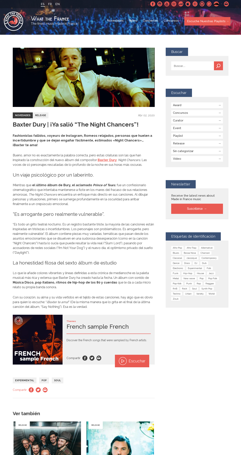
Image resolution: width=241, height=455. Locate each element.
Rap (199, 284)
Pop (44, 381)
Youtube (166, 3)
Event (177, 128)
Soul (57, 381)
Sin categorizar (183, 151)
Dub (204, 263)
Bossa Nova (190, 253)
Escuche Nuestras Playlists (205, 21)
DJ (196, 263)
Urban (188, 294)
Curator (178, 121)
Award (177, 106)
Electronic (178, 268)
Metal (176, 279)
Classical (177, 258)
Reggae (210, 284)
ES (42, 4)
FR (49, 4)
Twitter (92, 358)
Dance (176, 263)
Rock (184, 289)
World (211, 294)
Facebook (152, 3)
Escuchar (132, 362)
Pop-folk (177, 284)
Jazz (211, 274)
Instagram (159, 3)
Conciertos (150, 21)
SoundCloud (215, 3)
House (200, 274)
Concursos (171, 21)
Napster (201, 3)
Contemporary (209, 258)
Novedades (115, 21)
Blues (176, 253)
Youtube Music (194, 3)
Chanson (205, 253)
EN (57, 4)
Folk (209, 268)
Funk (175, 274)
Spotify (173, 3)
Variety (200, 294)
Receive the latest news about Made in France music (193, 198)
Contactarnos (225, 3)
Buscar (218, 66)
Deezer (180, 3)
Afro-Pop (177, 248)
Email (99, 358)
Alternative (207, 248)
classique (192, 258)
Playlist (178, 136)
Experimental (24, 381)
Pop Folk (212, 279)
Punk (189, 284)
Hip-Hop (187, 274)
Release (40, 116)
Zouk (176, 299)
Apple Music (187, 3)
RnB (175, 289)
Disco (187, 263)
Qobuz (208, 3)
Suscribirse (195, 209)
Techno (176, 294)
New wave (189, 279)
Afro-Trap (191, 248)
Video (133, 21)
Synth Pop (206, 289)
